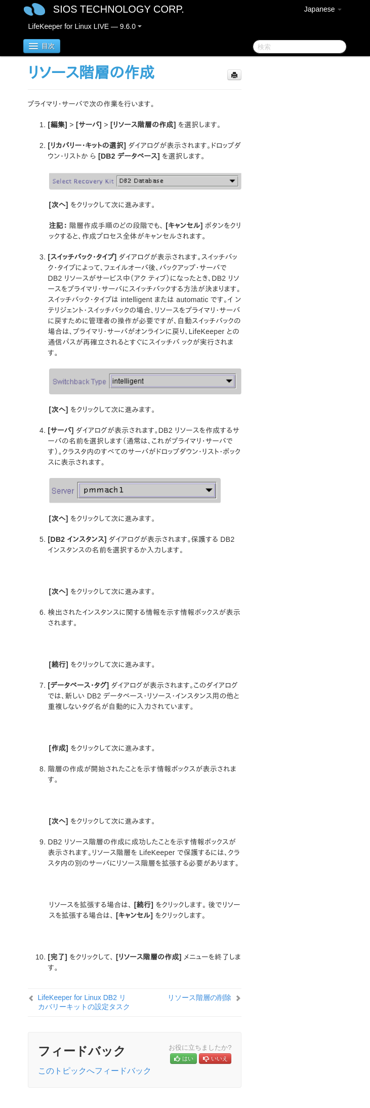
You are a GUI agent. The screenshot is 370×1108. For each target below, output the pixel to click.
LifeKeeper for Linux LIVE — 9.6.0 (85, 26)
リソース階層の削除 (199, 997)
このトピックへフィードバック (94, 1070)
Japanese (323, 9)
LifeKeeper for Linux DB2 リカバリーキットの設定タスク (84, 1002)
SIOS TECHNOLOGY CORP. (118, 9)
